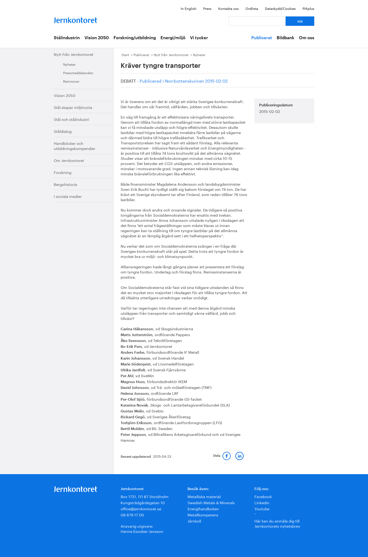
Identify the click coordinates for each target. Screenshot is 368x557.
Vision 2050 (96, 38)
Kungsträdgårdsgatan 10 (143, 502)
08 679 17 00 (132, 514)
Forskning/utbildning (135, 38)
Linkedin (261, 502)
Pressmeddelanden (78, 72)
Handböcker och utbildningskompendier (74, 145)
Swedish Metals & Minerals (211, 502)
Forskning (62, 172)
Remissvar (71, 81)
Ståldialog (63, 131)
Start (125, 54)
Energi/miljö (173, 38)
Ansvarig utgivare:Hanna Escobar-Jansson (142, 528)
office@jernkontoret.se (141, 508)
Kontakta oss (228, 8)
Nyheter (69, 64)
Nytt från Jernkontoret (73, 54)
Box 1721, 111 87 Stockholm (145, 496)
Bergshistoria (65, 184)
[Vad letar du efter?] (257, 21)
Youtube (261, 508)
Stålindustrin (67, 38)
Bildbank (285, 38)
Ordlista (251, 8)
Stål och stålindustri (71, 119)
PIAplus (308, 8)
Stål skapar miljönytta (73, 107)
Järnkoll (194, 520)
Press (207, 8)
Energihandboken (203, 508)
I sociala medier (68, 196)
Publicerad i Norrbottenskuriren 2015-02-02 (184, 80)
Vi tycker (199, 38)
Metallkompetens (203, 514)
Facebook (263, 496)
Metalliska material (204, 496)
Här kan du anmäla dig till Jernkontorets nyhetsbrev (277, 523)
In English (188, 8)
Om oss (306, 38)
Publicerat (261, 38)
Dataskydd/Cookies (280, 8)
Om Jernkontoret (69, 160)
